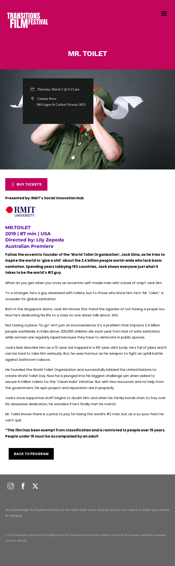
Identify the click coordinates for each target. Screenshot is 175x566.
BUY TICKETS (26, 184)
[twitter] (35, 486)
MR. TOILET (87, 53)
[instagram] (10, 486)
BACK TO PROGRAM (31, 453)
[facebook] (23, 486)
